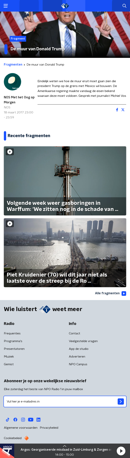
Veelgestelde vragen (83, 341)
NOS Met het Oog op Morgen (19, 100)
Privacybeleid (49, 427)
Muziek (9, 356)
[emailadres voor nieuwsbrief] (65, 401)
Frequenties (12, 333)
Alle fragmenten (110, 293)
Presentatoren (14, 348)
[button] (121, 451)
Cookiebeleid (13, 438)
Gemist (9, 364)
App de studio (78, 348)
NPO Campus (78, 364)
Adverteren (77, 356)
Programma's (13, 341)
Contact (74, 333)
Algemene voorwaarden (21, 427)
